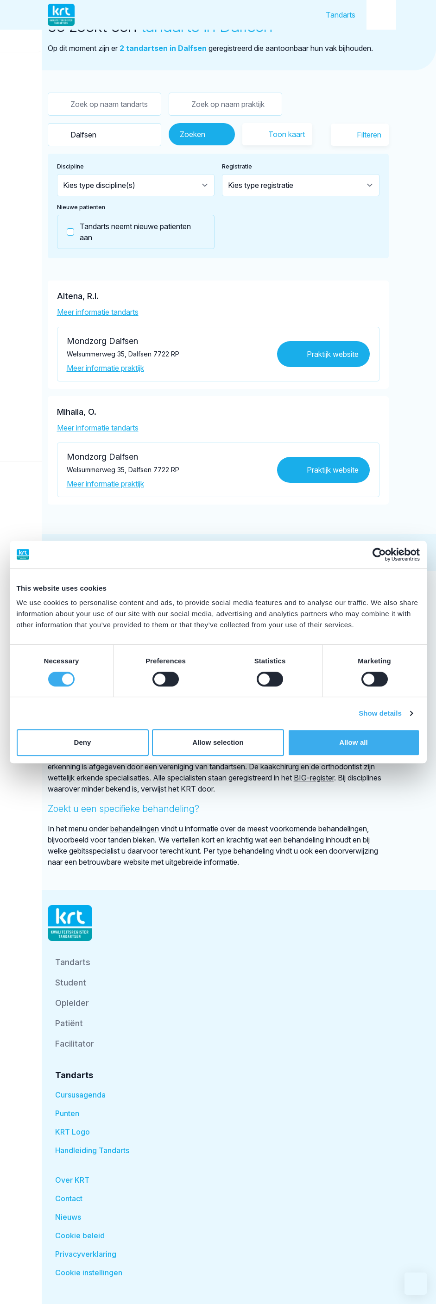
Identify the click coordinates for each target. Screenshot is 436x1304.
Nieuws (68, 1217)
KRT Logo (72, 1131)
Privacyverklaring (85, 1254)
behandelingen (134, 828)
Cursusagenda (80, 1094)
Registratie (237, 166)
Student (70, 982)
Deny (82, 742)
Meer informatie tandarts (98, 312)
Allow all (353, 742)
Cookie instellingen (88, 1272)
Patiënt (69, 1023)
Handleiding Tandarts (92, 1150)
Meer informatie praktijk (105, 368)
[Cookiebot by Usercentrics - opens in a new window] (379, 555)
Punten (67, 1113)
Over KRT (72, 1180)
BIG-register (314, 777)
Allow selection (218, 742)
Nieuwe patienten (81, 207)
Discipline (70, 166)
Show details (380, 713)
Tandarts (340, 14)
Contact (68, 1198)
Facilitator (74, 1043)
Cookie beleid (80, 1235)
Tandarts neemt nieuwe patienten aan (124, 232)
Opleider (72, 1003)
